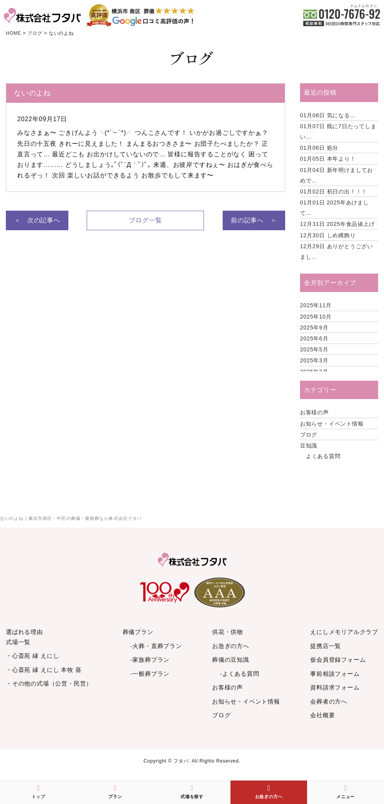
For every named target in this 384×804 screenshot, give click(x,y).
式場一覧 (18, 642)
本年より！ (328, 159)
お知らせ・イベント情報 (332, 424)
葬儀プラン (138, 632)
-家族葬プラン (150, 659)
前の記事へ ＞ (254, 220)
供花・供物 (227, 632)
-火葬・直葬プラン (156, 646)
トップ (38, 791)
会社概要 (322, 715)
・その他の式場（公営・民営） (49, 683)
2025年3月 (314, 360)
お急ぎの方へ (230, 646)
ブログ (308, 435)
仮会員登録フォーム (338, 659)
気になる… (328, 115)
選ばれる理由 (24, 632)
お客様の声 (314, 412)
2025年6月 (314, 338)
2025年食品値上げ (337, 224)
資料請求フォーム (334, 687)
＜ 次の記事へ (37, 220)
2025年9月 (314, 327)
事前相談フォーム (334, 673)
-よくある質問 (239, 673)
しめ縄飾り (328, 235)
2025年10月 (316, 316)
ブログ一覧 (145, 220)
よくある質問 (323, 456)
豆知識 (308, 445)
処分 (319, 148)
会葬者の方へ (328, 701)
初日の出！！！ (333, 191)
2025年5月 (314, 349)
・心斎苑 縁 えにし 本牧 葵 (44, 669)
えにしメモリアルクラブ (344, 632)
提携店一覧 (325, 646)
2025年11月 (316, 305)
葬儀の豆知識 (230, 659)
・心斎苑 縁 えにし (32, 655)
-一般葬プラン (150, 673)
